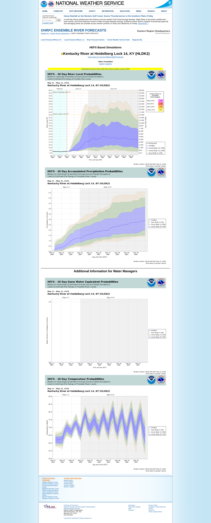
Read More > (143, 23)
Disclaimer (131, 505)
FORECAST (58, 11)
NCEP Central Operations (50, 490)
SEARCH (151, 11)
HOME (44, 11)
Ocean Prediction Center (50, 492)
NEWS (138, 11)
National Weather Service (72, 508)
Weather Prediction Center (50, 498)
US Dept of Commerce (71, 505)
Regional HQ (137, 40)
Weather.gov (45, 33)
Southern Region (69, 485)
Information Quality (134, 507)
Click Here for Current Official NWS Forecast (105, 57)
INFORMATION (108, 11)
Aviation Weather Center (50, 482)
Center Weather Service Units (118, 40)
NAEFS (109, 64)
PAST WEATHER (75, 11)
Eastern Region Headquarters (60, 33)
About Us (151, 510)
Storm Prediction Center (50, 497)
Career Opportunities (155, 511)
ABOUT (164, 11)
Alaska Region (68, 480)
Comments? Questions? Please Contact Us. (78, 518)
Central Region (68, 482)
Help (129, 508)
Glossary (131, 510)
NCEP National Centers (48, 479)
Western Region (69, 487)
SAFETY (92, 11)
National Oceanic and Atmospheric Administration (79, 507)
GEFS (101, 64)
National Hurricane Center (50, 488)
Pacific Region (68, 483)
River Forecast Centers (96, 40)
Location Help (47, 23)
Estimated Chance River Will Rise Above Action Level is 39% (105, 69)
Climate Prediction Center (50, 484)
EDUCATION (125, 11)
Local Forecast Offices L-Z (74, 40)
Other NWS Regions (73, 479)
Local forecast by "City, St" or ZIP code (49, 16)
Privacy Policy (153, 505)
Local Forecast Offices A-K (51, 40)
